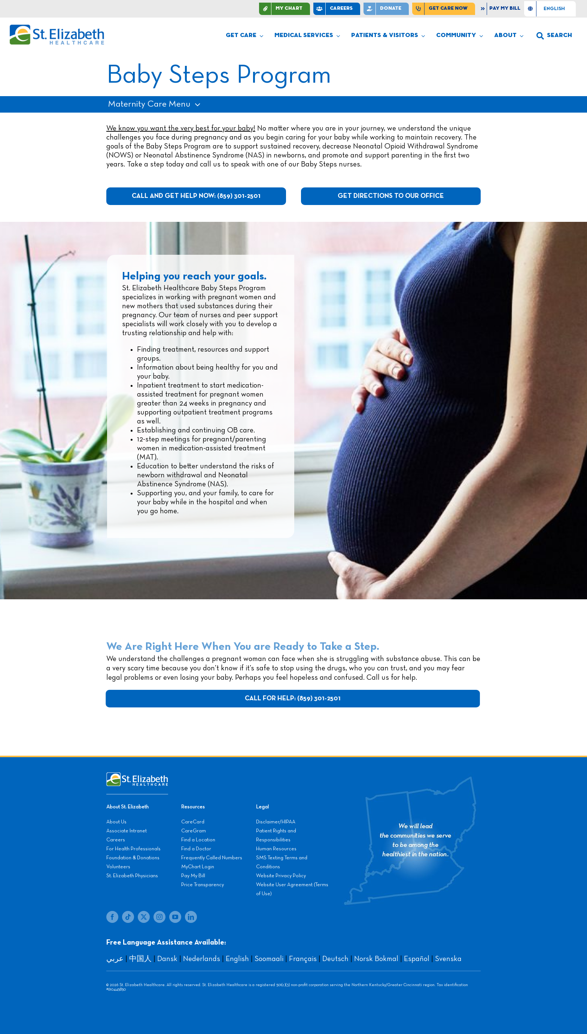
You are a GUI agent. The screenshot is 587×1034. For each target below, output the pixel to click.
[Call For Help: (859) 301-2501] (294, 698)
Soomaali (269, 959)
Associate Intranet (126, 830)
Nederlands (201, 959)
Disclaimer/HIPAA (275, 822)
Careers (115, 839)
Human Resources (276, 848)
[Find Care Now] (443, 9)
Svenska (448, 959)
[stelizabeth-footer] (137, 776)
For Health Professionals (133, 848)
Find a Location (198, 839)
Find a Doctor (196, 848)
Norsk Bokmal (376, 959)
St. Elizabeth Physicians (132, 875)
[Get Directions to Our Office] (391, 196)
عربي (115, 959)
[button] (554, 36)
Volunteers (118, 866)
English (237, 959)
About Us (116, 822)
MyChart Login (197, 866)
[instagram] (159, 917)
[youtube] (175, 917)
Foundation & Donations (132, 857)
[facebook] (112, 917)
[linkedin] (191, 917)
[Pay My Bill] (501, 9)
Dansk (167, 959)
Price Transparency (202, 884)
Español (416, 959)
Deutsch (335, 959)
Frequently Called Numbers (211, 857)
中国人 (140, 959)
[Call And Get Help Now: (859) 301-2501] (196, 196)
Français (303, 959)
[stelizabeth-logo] (56, 27)
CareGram (193, 830)
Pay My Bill (193, 875)
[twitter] (144, 917)
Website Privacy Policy (281, 875)
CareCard (192, 822)
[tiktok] (128, 917)
